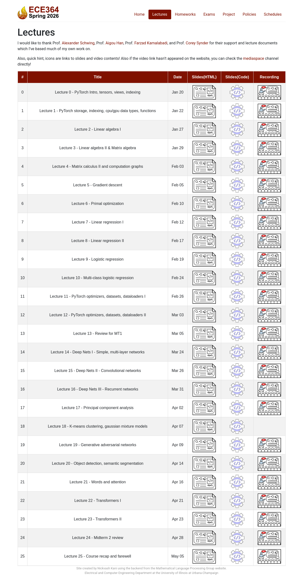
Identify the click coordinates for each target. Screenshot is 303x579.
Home (139, 14)
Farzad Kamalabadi (150, 43)
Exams (209, 14)
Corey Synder (197, 43)
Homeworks (185, 14)
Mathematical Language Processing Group (185, 568)
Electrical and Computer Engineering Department (118, 573)
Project (229, 14)
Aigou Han (114, 43)
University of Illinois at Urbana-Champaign (189, 573)
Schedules (273, 14)
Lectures (159, 14)
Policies (249, 14)
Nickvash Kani (107, 568)
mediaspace (253, 58)
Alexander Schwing (78, 43)
